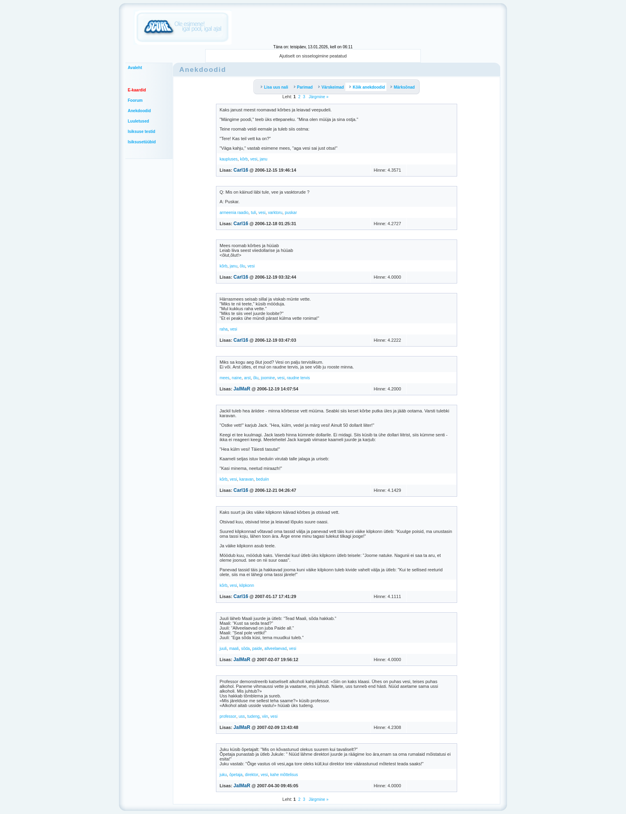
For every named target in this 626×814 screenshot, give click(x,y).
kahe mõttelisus (284, 774)
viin (265, 716)
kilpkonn (247, 585)
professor (228, 716)
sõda (245, 648)
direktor (251, 774)
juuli (223, 648)
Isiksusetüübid (142, 142)
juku (223, 774)
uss (242, 716)
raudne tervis (298, 378)
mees (224, 378)
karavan (247, 479)
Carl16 (241, 170)
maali (234, 648)
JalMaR (242, 389)
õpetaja (235, 774)
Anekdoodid (139, 111)
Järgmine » (317, 97)
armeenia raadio (234, 212)
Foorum (135, 100)
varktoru (275, 212)
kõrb (244, 159)
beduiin (262, 479)
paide (257, 648)
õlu (242, 266)
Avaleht (135, 67)
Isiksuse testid (141, 131)
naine (237, 378)
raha (224, 329)
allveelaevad (275, 648)
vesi (254, 159)
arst (247, 378)
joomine (268, 378)
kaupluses (229, 159)
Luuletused (138, 121)
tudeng (254, 716)
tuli (253, 212)
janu (263, 159)
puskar (291, 212)
